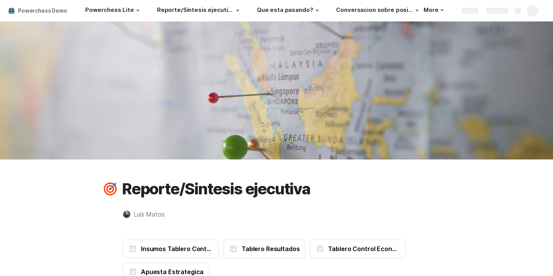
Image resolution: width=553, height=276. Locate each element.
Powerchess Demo (42, 10)
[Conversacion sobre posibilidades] (378, 10)
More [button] (434, 9)
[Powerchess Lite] (113, 10)
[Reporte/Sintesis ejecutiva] (199, 10)
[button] (138, 10)
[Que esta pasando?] (289, 10)
